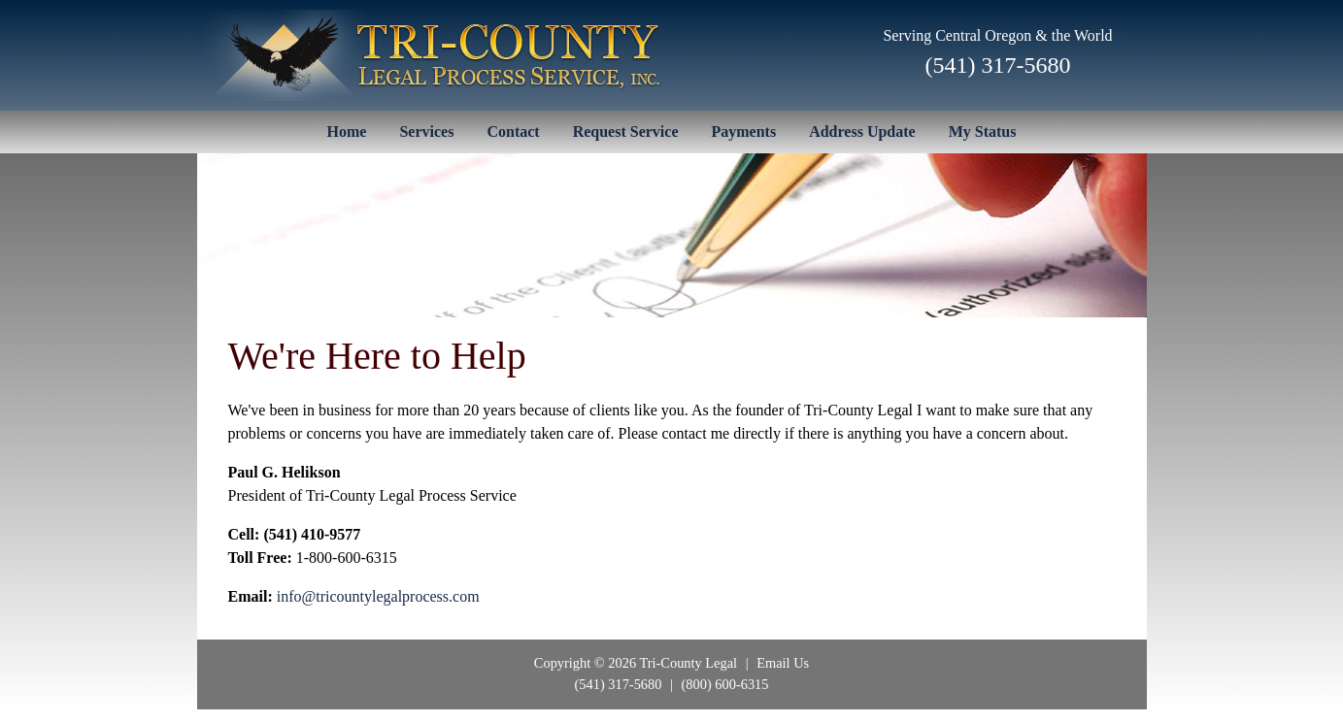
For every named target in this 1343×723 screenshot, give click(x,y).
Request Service (626, 131)
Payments (744, 131)
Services (426, 131)
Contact (513, 131)
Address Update (862, 131)
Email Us (782, 663)
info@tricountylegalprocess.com (378, 596)
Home (347, 131)
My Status (983, 131)
